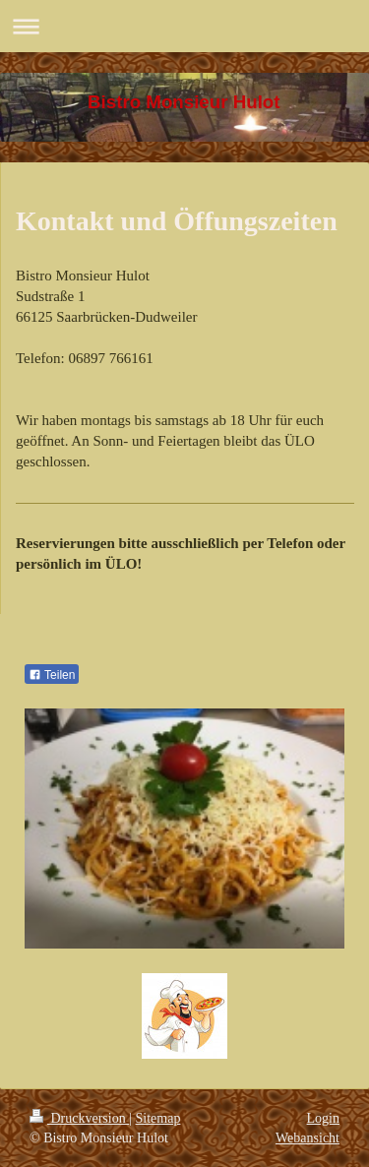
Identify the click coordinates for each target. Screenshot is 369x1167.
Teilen (52, 675)
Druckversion (79, 1118)
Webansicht (307, 1138)
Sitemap (158, 1118)
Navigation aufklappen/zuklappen (184, 26)
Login (323, 1118)
